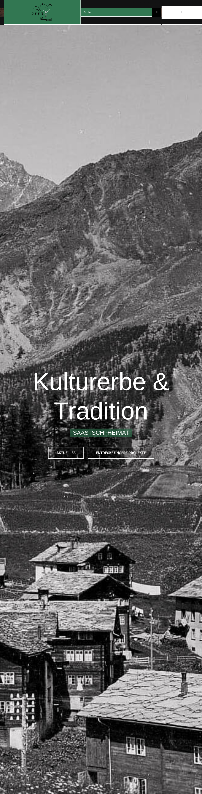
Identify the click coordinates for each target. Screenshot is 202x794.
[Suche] (116, 12)
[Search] (156, 12)
